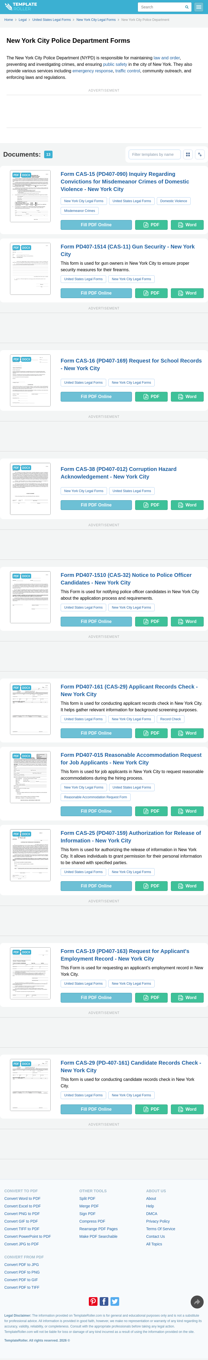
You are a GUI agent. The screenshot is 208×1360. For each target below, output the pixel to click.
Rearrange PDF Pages (98, 1229)
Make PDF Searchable (98, 1236)
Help (150, 1206)
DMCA (151, 1214)
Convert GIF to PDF (21, 1221)
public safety (115, 64)
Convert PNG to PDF (22, 1214)
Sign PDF (87, 1214)
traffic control (127, 71)
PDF (152, 225)
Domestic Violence (173, 201)
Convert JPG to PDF (21, 1244)
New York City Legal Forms (83, 201)
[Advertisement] (104, 111)
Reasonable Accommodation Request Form (95, 797)
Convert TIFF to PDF (22, 1229)
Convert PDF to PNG (22, 1272)
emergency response (93, 71)
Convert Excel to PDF (22, 1206)
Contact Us (155, 1236)
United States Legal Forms (132, 201)
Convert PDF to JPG (21, 1264)
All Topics (154, 1244)
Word (187, 225)
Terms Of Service (160, 1229)
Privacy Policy (158, 1221)
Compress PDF (92, 1221)
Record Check (170, 719)
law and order (167, 58)
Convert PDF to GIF (21, 1280)
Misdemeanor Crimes (79, 211)
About (151, 1198)
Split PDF (87, 1198)
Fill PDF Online (96, 224)
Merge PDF (89, 1206)
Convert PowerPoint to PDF (27, 1236)
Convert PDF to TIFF (22, 1287)
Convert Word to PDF (22, 1198)
